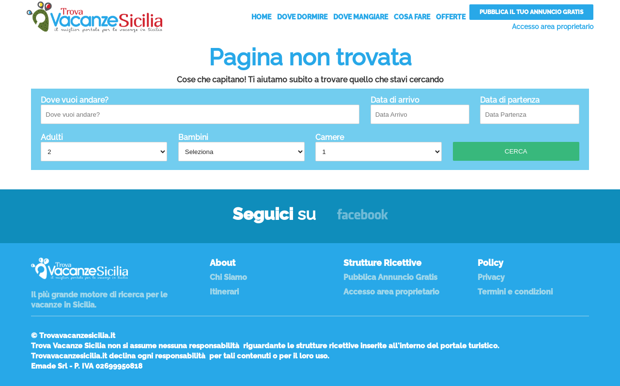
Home (261, 17)
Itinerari (224, 291)
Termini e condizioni (515, 291)
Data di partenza (529, 109)
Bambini (241, 147)
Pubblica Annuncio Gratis (390, 277)
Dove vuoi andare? (200, 109)
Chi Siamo (228, 277)
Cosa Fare (412, 17)
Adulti (104, 147)
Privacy (491, 277)
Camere (378, 147)
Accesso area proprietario (552, 27)
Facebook (362, 219)
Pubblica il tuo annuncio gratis (531, 12)
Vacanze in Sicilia (94, 16)
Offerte (450, 17)
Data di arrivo (420, 109)
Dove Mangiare (360, 17)
